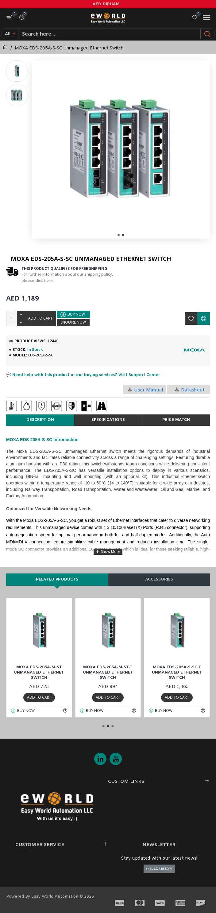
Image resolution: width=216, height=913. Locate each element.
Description (40, 419)
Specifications (108, 419)
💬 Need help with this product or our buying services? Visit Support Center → (85, 375)
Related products (57, 579)
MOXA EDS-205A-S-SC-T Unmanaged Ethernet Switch (177, 672)
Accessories (159, 579)
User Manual (145, 390)
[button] (119, 235)
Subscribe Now (161, 869)
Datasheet (190, 390)
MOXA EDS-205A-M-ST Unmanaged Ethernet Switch (39, 672)
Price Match (176, 419)
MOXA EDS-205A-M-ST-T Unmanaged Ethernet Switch (108, 672)
